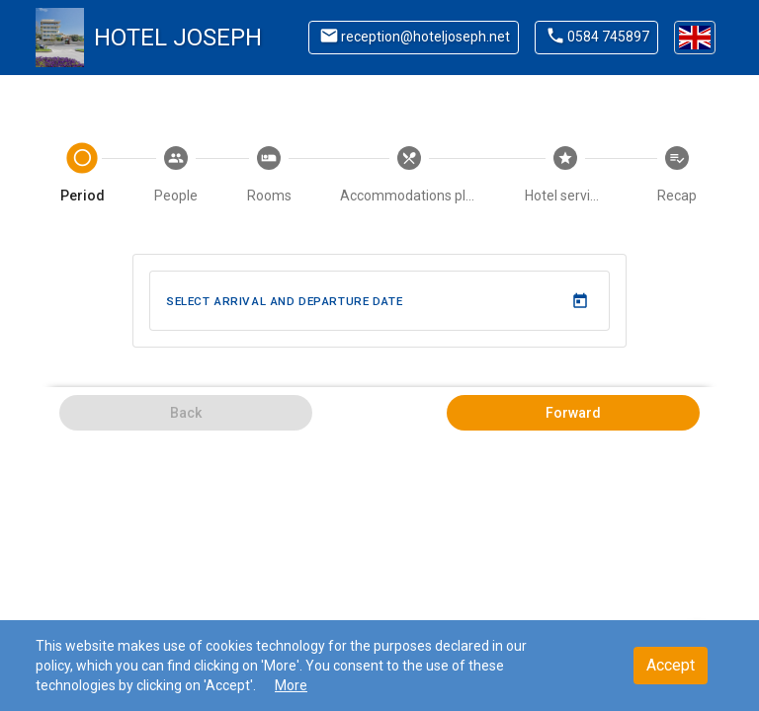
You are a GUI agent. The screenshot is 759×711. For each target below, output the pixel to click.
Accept (670, 665)
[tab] (82, 175)
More (291, 685)
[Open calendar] (579, 300)
